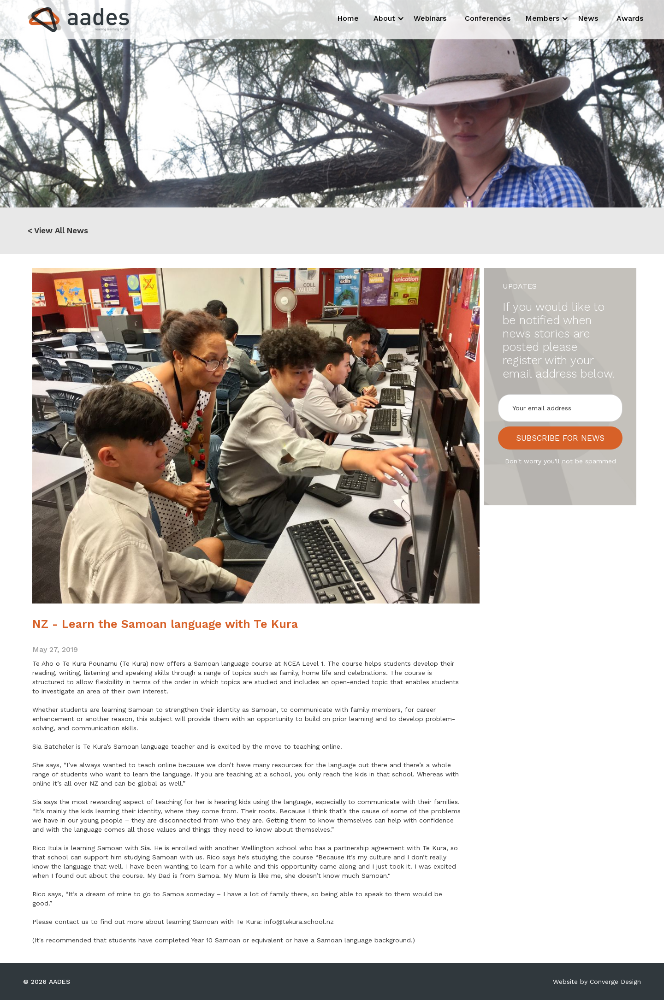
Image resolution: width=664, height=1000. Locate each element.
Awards (630, 18)
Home (348, 18)
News (588, 18)
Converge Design (615, 981)
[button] (386, 18)
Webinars (430, 18)
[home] (70, 19)
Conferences (487, 18)
